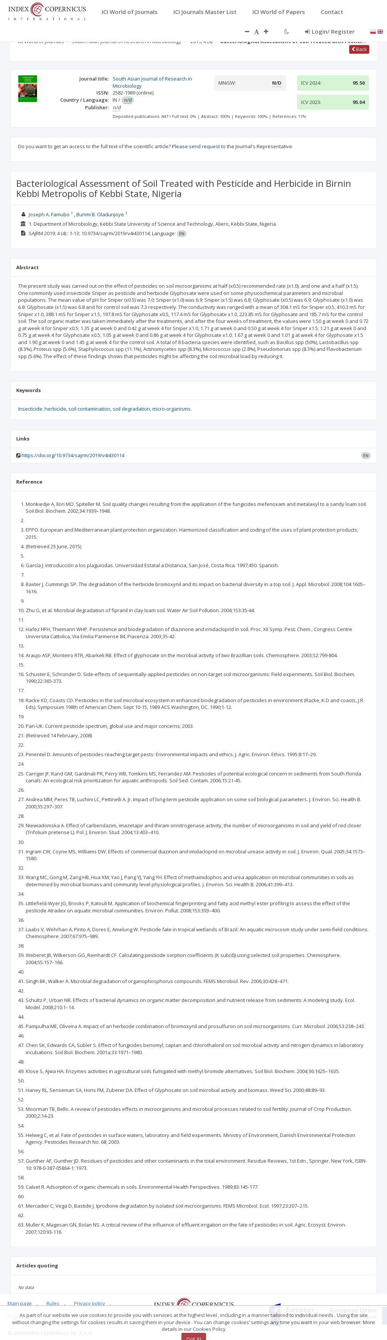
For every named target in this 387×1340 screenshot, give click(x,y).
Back (359, 49)
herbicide (55, 408)
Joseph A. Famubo (49, 214)
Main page (20, 1303)
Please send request (196, 146)
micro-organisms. (172, 408)
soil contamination (89, 408)
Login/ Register (329, 31)
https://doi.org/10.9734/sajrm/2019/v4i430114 (73, 455)
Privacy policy (89, 1303)
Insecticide (30, 408)
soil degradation (131, 408)
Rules (52, 1303)
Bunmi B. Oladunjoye (100, 214)
